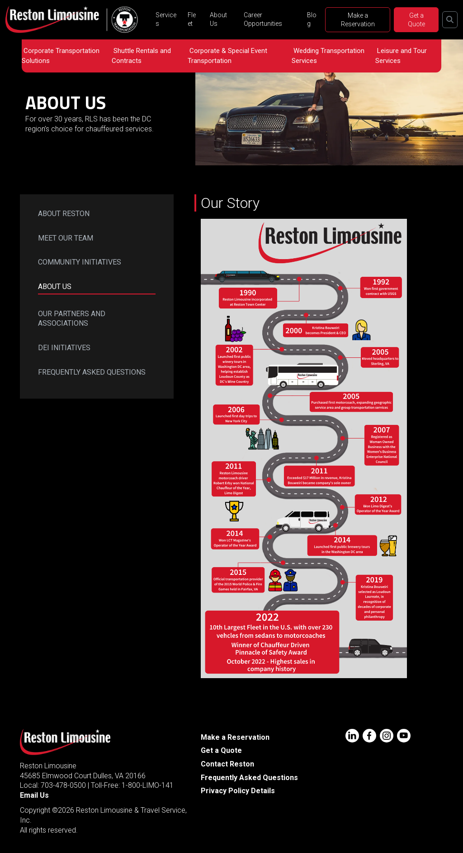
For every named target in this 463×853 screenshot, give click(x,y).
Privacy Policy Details (238, 790)
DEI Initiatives (64, 347)
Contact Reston (227, 764)
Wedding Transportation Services (328, 56)
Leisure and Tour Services (401, 56)
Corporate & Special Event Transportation (227, 56)
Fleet (192, 19)
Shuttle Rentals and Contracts (141, 56)
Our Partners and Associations (71, 318)
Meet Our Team (65, 238)
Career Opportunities (263, 19)
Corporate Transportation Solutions (60, 56)
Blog (312, 19)
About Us (218, 19)
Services (166, 19)
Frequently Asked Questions (92, 372)
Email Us (34, 795)
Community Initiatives (79, 262)
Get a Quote (416, 20)
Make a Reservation (358, 20)
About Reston (64, 213)
